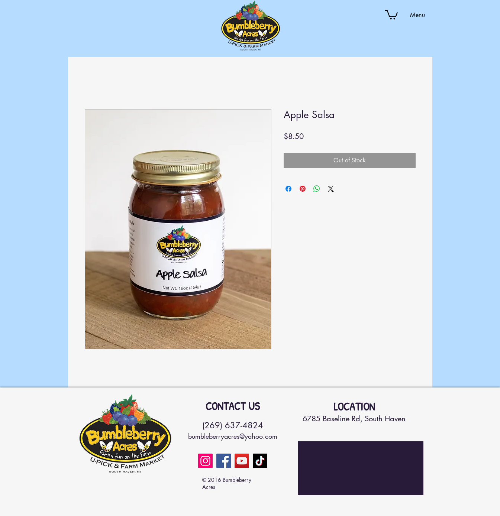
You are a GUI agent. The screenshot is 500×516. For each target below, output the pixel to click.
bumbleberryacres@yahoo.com (232, 436)
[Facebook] (223, 461)
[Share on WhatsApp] (316, 188)
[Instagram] (205, 461)
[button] (391, 14)
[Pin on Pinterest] (302, 188)
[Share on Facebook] (288, 188)
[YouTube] (242, 461)
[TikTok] (260, 461)
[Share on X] (330, 188)
